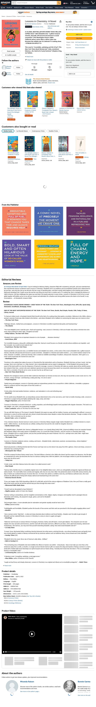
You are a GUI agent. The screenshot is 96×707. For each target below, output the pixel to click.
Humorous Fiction (13, 598)
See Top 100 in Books (33, 596)
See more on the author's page (29, 691)
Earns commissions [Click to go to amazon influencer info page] (21, 616)
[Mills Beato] (12, 616)
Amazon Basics (29, 7)
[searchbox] (36, 3)
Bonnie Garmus (31, 24)
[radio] (8, 131)
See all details (29, 74)
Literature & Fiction (11, 16)
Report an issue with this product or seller (38, 60)
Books (77, 7)
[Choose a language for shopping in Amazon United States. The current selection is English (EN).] (65, 3)
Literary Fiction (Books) (16, 600)
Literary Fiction (82, 158)
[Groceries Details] (87, 7)
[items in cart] (93, 2)
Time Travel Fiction (30, 160)
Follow (18, 67)
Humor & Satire (21, 16)
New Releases (69, 7)
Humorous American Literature (14, 158)
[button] (3, 8)
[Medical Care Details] (22, 7)
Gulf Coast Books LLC (81, 42)
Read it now (51, 82)
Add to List (72, 74)
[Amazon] (5, 2)
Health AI (9, 7)
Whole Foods (40, 7)
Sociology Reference (15, 603)
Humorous (29, 16)
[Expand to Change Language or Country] (68, 3)
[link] (15, 111)
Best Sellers (49, 7)
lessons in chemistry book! (16, 618)
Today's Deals (59, 7)
